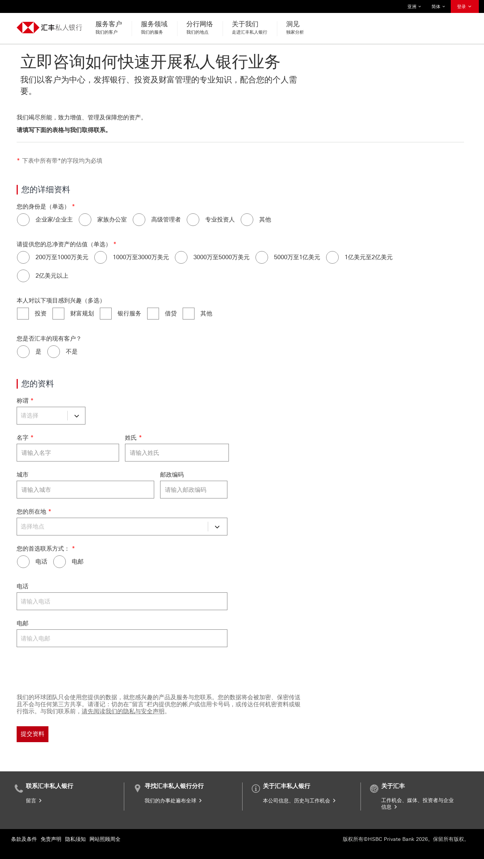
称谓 (22, 400)
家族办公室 (112, 219)
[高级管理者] (139, 219)
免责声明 (51, 839)
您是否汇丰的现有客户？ (49, 338)
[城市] (85, 489)
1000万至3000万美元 (141, 257)
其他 (265, 219)
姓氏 (131, 437)
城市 (22, 474)
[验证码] (227, 669)
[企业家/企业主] (23, 219)
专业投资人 (220, 219)
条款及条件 (24, 839)
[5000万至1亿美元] (261, 257)
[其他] (247, 219)
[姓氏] (177, 452)
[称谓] (51, 416)
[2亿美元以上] (23, 276)
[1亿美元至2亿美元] (332, 257)
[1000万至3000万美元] (100, 257)
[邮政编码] (193, 489)
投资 (41, 313)
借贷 (171, 313)
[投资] (23, 313)
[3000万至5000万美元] (181, 257)
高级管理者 (166, 219)
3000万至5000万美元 (221, 257)
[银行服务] (106, 313)
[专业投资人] (193, 219)
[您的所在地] (122, 526)
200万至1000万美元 (61, 257)
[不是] (53, 351)
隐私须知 (75, 839)
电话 (41, 561)
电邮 (78, 561)
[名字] (68, 452)
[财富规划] (58, 313)
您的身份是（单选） (43, 206)
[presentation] (73, 669)
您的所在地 (31, 511)
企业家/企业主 (54, 219)
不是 (72, 351)
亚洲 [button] (414, 6)
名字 (22, 437)
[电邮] (59, 561)
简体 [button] (438, 6)
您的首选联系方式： (43, 548)
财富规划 (82, 313)
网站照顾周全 (105, 839)
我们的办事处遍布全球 (174, 801)
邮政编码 (172, 474)
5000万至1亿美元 (297, 257)
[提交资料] (32, 734)
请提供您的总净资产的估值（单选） (64, 244)
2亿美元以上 (51, 275)
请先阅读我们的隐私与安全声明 (123, 711)
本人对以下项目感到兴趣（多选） (61, 300)
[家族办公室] (85, 219)
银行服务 (129, 313)
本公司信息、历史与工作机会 (300, 801)
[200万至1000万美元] (23, 257)
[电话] (23, 561)
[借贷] (153, 313)
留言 (34, 801)
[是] (23, 351)
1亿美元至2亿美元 (369, 257)
